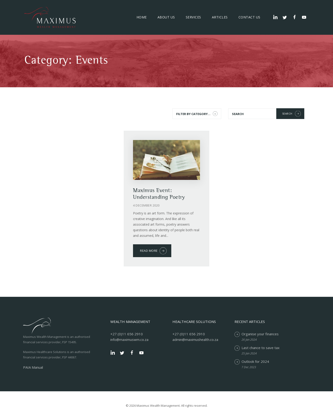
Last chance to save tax (261, 347)
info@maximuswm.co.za (129, 339)
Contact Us (249, 17)
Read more (149, 250)
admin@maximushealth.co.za (195, 339)
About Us (166, 17)
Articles (220, 17)
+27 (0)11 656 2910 (126, 334)
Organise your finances (260, 334)
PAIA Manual (33, 367)
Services (193, 17)
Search (287, 113)
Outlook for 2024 (255, 361)
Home (142, 17)
